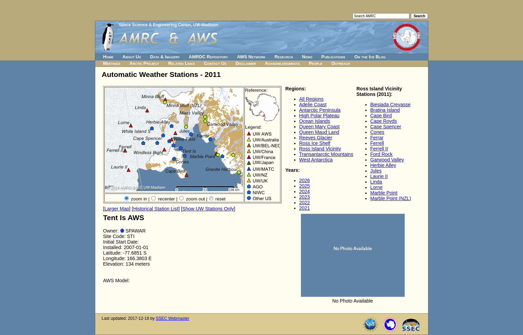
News (307, 56)
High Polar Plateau (319, 115)
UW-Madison (205, 24)
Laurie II (379, 176)
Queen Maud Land (319, 132)
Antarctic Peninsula (320, 110)
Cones (377, 132)
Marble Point (384, 193)
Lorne (376, 187)
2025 (304, 186)
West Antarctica (316, 159)
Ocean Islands (314, 121)
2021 (304, 208)
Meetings (111, 63)
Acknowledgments (282, 63)
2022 (304, 202)
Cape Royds (383, 121)
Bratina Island (385, 110)
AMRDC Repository (208, 56)
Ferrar (377, 137)
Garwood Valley (387, 159)
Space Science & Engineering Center (155, 24)
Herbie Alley (383, 165)
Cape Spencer (385, 126)
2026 (304, 180)
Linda (376, 182)
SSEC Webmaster (172, 318)
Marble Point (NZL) (390, 198)
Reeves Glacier (315, 137)
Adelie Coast (313, 104)
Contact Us (215, 63)
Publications (333, 56)
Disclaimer (245, 63)
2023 (304, 197)
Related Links (181, 63)
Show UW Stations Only (208, 208)
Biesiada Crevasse (390, 104)
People (315, 63)
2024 (304, 191)
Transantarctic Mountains (326, 154)
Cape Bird (381, 115)
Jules (376, 171)
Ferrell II (379, 148)
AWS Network (251, 56)
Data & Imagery (165, 56)
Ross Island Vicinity (320, 148)
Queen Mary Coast (319, 126)
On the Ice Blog (370, 56)
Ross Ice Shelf (314, 143)
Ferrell (377, 143)
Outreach (340, 63)
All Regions (311, 99)
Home (108, 56)
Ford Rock (381, 154)
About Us (132, 56)
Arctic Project (144, 63)
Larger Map (116, 208)
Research (283, 56)
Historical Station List (155, 208)
